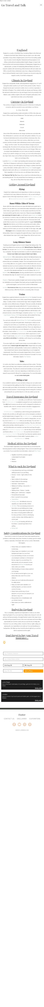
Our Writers (34, 719)
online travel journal (18, 431)
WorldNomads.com (10, 402)
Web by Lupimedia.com (22, 730)
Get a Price (29, 671)
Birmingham (26, 198)
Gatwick (30, 196)
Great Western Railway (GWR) (11, 315)
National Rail (20, 320)
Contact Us (9, 719)
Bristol (33, 198)
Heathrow (35, 196)
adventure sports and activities (24, 408)
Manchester (19, 198)
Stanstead (12, 198)
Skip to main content (5, 0)
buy (40, 420)
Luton (39, 196)
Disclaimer (21, 719)
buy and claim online (12, 399)
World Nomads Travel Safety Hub (32, 425)
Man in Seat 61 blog (21, 331)
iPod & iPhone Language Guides (15, 429)
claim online (16, 420)
